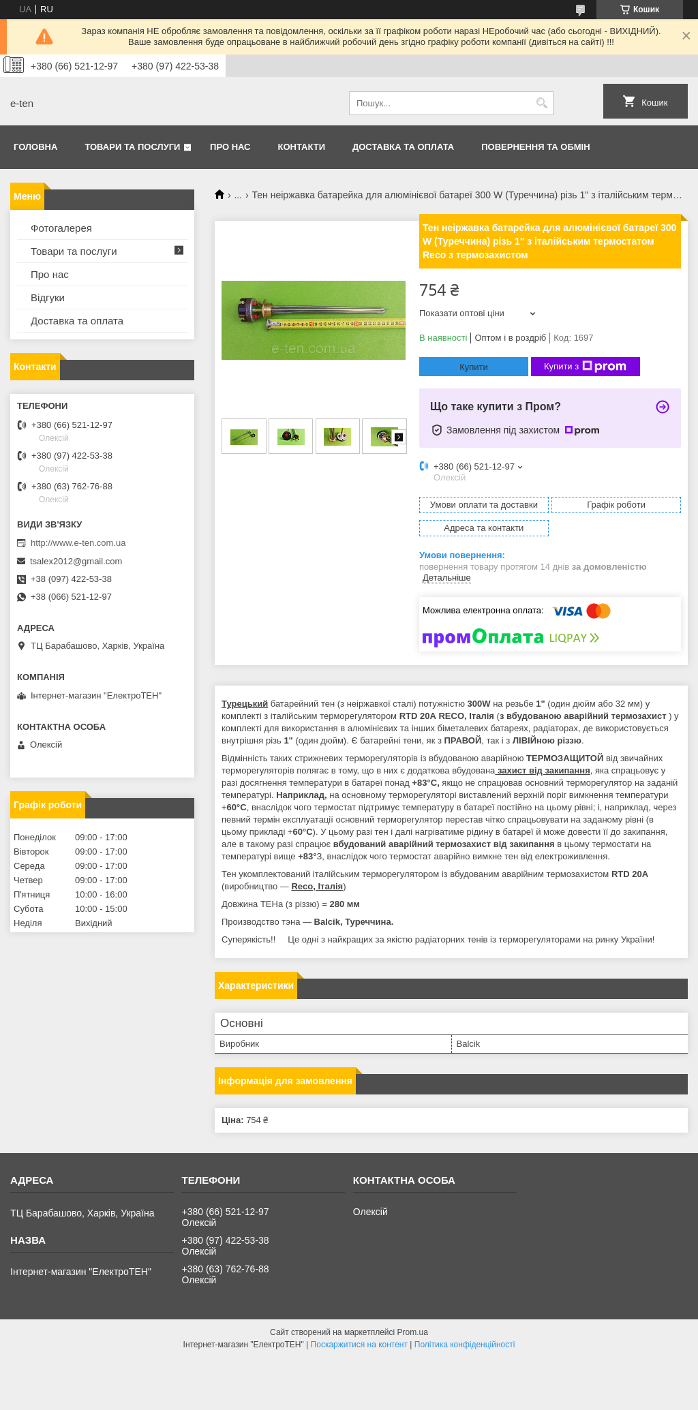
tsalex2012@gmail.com (76, 561)
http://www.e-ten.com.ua (78, 543)
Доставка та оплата (403, 147)
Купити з (585, 367)
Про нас (230, 147)
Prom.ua (412, 1332)
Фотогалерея (61, 228)
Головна (35, 147)
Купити (473, 367)
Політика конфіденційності (464, 1344)
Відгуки (48, 297)
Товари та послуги (132, 147)
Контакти (302, 147)
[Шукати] (541, 103)
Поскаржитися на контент (359, 1344)
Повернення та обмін (535, 147)
